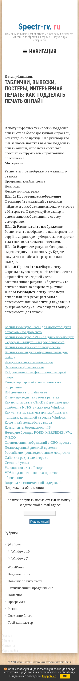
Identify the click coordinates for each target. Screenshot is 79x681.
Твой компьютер (20, 622)
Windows (14, 545)
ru (39, 27)
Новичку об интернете (25, 581)
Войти (68, 662)
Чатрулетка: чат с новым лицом (29, 362)
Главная (7, 636)
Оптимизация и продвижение (30, 588)
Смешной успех (17, 463)
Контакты (8, 646)
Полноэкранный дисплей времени (31, 448)
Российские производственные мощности (37, 453)
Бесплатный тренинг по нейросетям (32, 347)
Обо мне (7, 641)
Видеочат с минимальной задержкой (33, 483)
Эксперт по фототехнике (24, 367)
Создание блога (20, 616)
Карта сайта (10, 651)
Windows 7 (19, 558)
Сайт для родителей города (26, 458)
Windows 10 (20, 552)
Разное (13, 609)
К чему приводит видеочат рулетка (32, 397)
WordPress (16, 567)
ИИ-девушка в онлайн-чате (26, 392)
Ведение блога (19, 574)
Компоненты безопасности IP (28, 427)
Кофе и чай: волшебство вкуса (28, 422)
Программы (16, 602)
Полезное (15, 595)
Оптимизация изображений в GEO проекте (38, 443)
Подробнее (49, 676)
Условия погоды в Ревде (24, 468)
